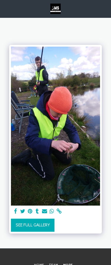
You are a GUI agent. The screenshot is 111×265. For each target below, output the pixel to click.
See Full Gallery (33, 225)
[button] (6, 8)
